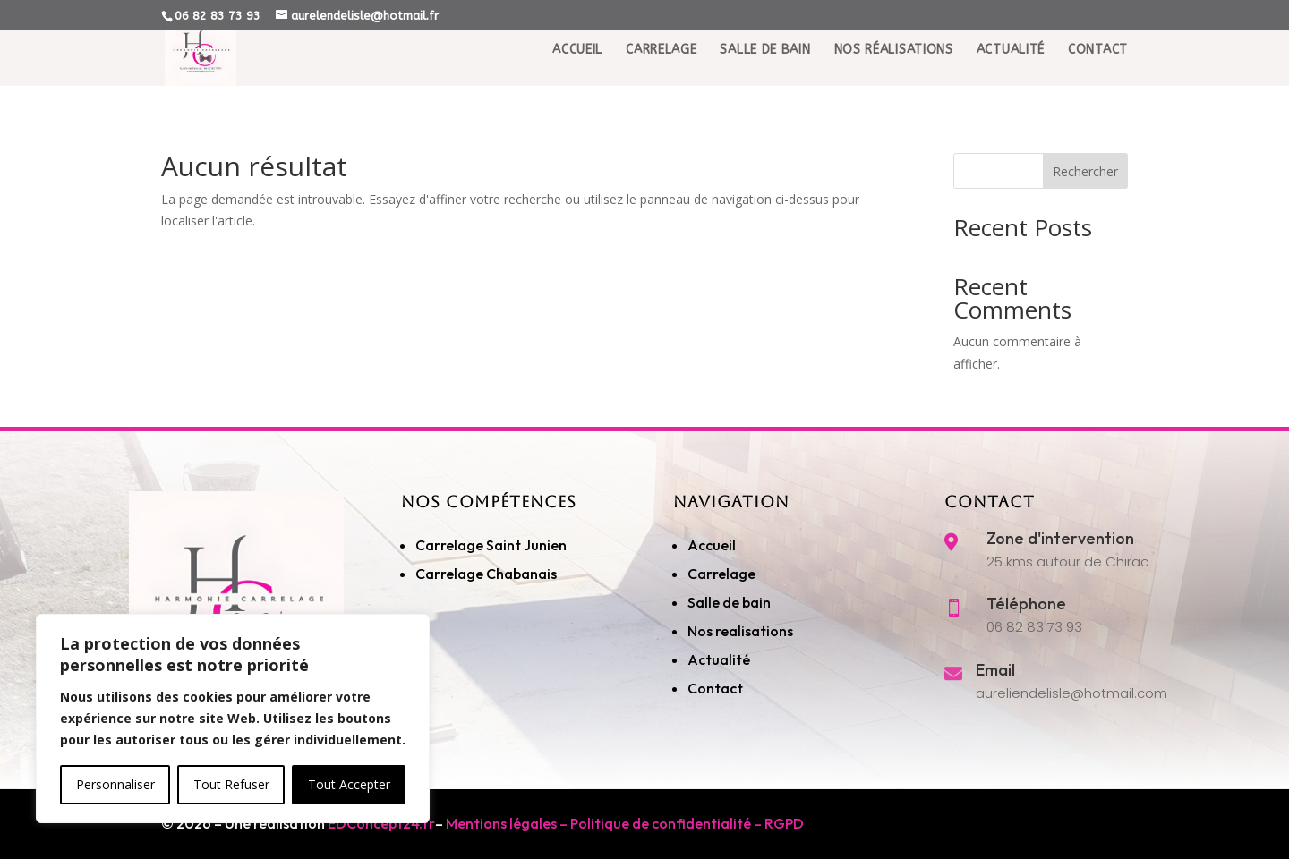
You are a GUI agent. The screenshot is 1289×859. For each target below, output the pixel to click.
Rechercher (1085, 171)
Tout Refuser (231, 784)
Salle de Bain (765, 66)
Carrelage (661, 66)
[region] (233, 718)
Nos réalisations (893, 66)
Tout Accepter (349, 784)
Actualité (1011, 66)
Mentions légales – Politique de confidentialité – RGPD (625, 823)
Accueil (577, 66)
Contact (1098, 66)
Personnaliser (115, 784)
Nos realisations (741, 631)
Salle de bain (729, 602)
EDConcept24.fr (381, 823)
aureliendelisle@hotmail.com (1071, 693)
